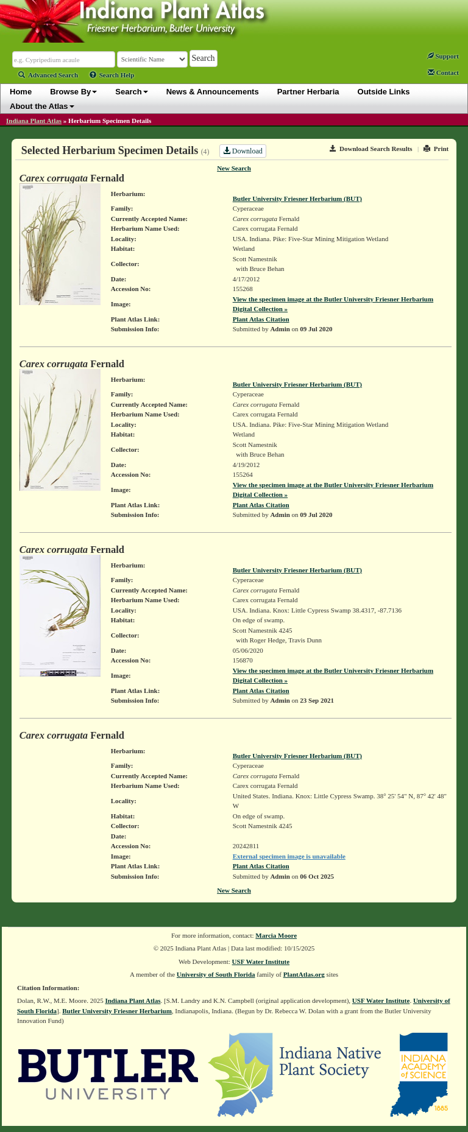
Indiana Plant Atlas (34, 120)
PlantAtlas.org (304, 974)
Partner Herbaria (308, 91)
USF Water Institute (261, 961)
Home (21, 91)
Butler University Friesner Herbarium (117, 1010)
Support (443, 56)
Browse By (73, 91)
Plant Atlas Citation (261, 319)
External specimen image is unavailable (289, 856)
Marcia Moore (276, 935)
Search (131, 91)
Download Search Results (371, 148)
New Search (234, 168)
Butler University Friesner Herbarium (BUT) (297, 198)
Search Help (112, 75)
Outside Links (384, 91)
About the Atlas (42, 106)
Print (436, 148)
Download (243, 151)
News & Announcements (212, 91)
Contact (443, 72)
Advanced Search (48, 75)
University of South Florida (216, 974)
